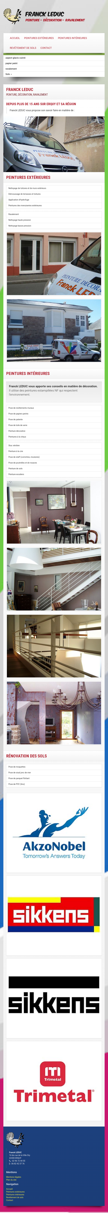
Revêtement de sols (23, 47)
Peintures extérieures (39, 38)
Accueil (15, 38)
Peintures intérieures (72, 38)
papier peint (11, 63)
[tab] (54, 74)
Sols (8, 74)
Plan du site (11, 1180)
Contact (46, 47)
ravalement (11, 68)
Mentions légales (13, 1177)
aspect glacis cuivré (15, 58)
